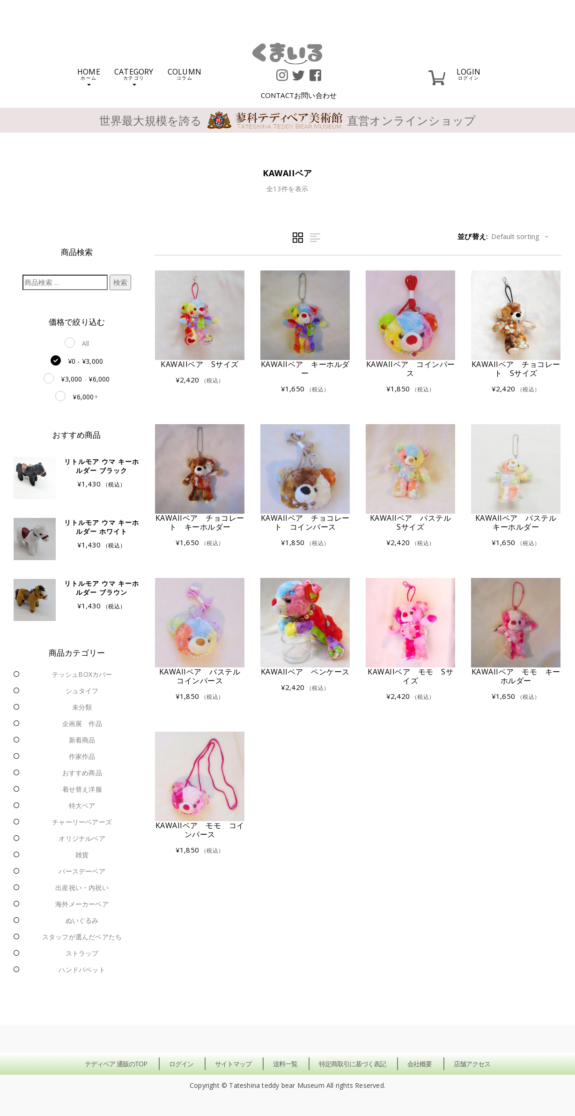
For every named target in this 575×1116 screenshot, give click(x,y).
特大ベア (82, 805)
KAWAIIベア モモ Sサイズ (410, 676)
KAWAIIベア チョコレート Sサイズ (516, 368)
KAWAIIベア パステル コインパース (203, 676)
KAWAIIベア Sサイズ (200, 364)
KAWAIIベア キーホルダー (305, 368)
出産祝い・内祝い (82, 887)
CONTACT (299, 95)
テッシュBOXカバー (82, 674)
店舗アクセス (472, 1063)
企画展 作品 (82, 723)
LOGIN (468, 73)
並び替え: (472, 236)
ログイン (181, 1063)
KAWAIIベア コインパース (410, 368)
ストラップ (82, 953)
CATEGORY (134, 76)
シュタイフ (82, 690)
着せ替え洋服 (82, 789)
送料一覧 (285, 1063)
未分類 (82, 707)
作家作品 (82, 756)
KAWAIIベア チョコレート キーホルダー (199, 522)
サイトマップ (233, 1063)
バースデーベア (82, 871)
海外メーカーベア (82, 903)
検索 (120, 282)
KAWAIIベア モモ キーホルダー (516, 676)
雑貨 (81, 854)
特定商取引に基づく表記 (352, 1063)
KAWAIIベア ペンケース (305, 672)
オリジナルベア (82, 838)
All (85, 343)
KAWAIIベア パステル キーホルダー (519, 522)
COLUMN (184, 73)
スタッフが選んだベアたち (82, 936)
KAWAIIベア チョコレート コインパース (305, 522)
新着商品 (82, 739)
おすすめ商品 (82, 772)
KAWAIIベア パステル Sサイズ (414, 522)
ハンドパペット (82, 969)
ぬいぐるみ (82, 920)
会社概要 (419, 1063)
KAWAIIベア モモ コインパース (199, 829)
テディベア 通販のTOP (116, 1063)
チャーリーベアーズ (82, 821)
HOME (88, 76)
